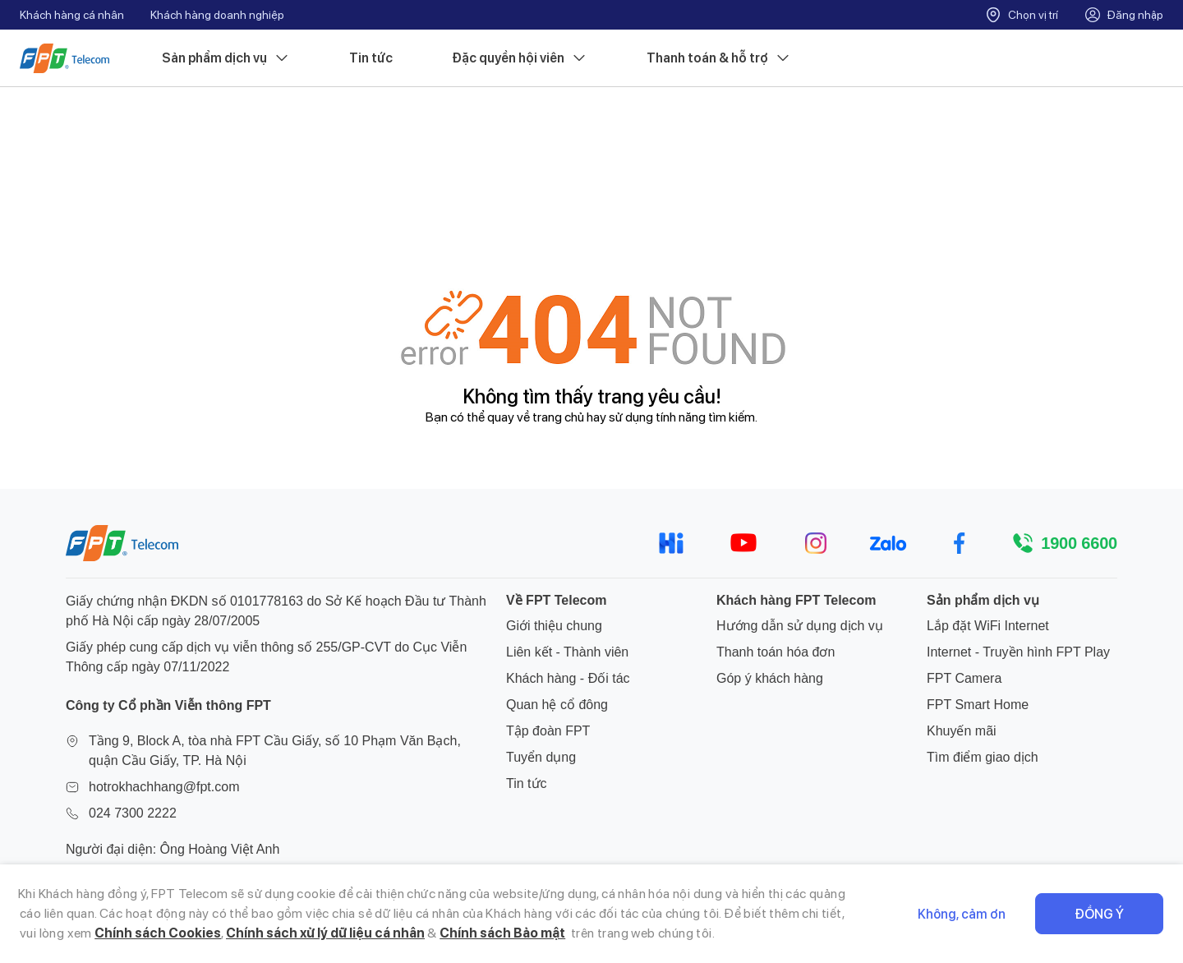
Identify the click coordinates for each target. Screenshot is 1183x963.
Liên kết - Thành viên (567, 652)
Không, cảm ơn (962, 914)
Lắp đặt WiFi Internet (988, 626)
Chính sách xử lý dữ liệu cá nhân (325, 933)
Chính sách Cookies (157, 933)
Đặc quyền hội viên (519, 58)
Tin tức (371, 58)
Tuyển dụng (541, 757)
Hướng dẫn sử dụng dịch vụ (799, 626)
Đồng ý (1099, 914)
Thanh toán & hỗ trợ (719, 58)
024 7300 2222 (133, 813)
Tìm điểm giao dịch (982, 757)
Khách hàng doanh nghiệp (217, 14)
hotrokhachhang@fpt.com (164, 787)
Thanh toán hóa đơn (775, 652)
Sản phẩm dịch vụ (226, 58)
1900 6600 (1079, 543)
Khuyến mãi (962, 731)
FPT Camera (964, 678)
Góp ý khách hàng (769, 678)
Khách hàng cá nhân (72, 14)
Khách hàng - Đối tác (568, 678)
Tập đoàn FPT (548, 731)
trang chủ (558, 417)
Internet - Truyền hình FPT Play (1018, 652)
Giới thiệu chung (554, 626)
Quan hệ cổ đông (557, 705)
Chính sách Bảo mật (502, 933)
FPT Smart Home (978, 705)
